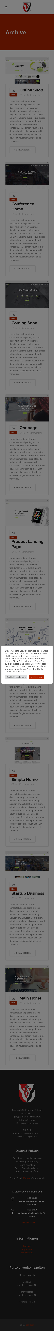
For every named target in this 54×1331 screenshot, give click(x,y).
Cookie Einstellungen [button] (16, 677)
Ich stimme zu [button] (36, 677)
